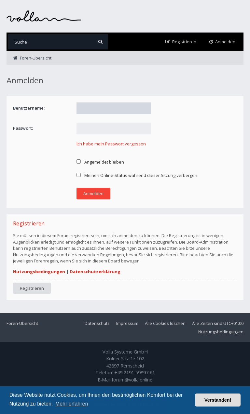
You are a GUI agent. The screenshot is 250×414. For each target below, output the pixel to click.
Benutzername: (29, 108)
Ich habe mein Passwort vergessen (111, 144)
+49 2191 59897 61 (134, 372)
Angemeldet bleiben (100, 162)
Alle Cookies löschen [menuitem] (165, 323)
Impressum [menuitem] (127, 323)
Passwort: (23, 128)
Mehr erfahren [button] (71, 404)
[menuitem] (222, 41)
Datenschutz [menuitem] (97, 323)
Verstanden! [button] (217, 400)
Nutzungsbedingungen (39, 271)
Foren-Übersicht (22, 323)
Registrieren (32, 288)
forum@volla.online (132, 380)
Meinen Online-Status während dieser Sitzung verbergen (136, 175)
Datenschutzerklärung (95, 271)
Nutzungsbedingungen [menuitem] (220, 332)
